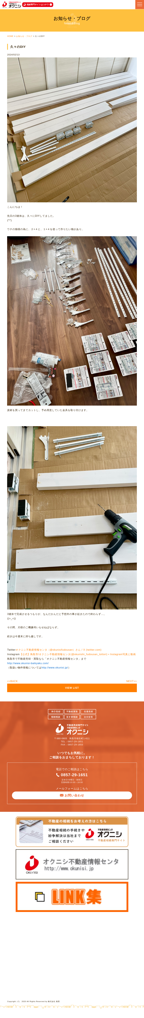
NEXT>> (131, 681)
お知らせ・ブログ (24, 36)
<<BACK (12, 681)
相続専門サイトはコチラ (38, 4)
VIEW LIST (72, 688)
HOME (10, 36)
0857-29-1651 (74, 774)
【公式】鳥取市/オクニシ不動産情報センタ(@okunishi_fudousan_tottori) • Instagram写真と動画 (78, 654)
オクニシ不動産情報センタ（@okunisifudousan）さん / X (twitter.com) (58, 649)
